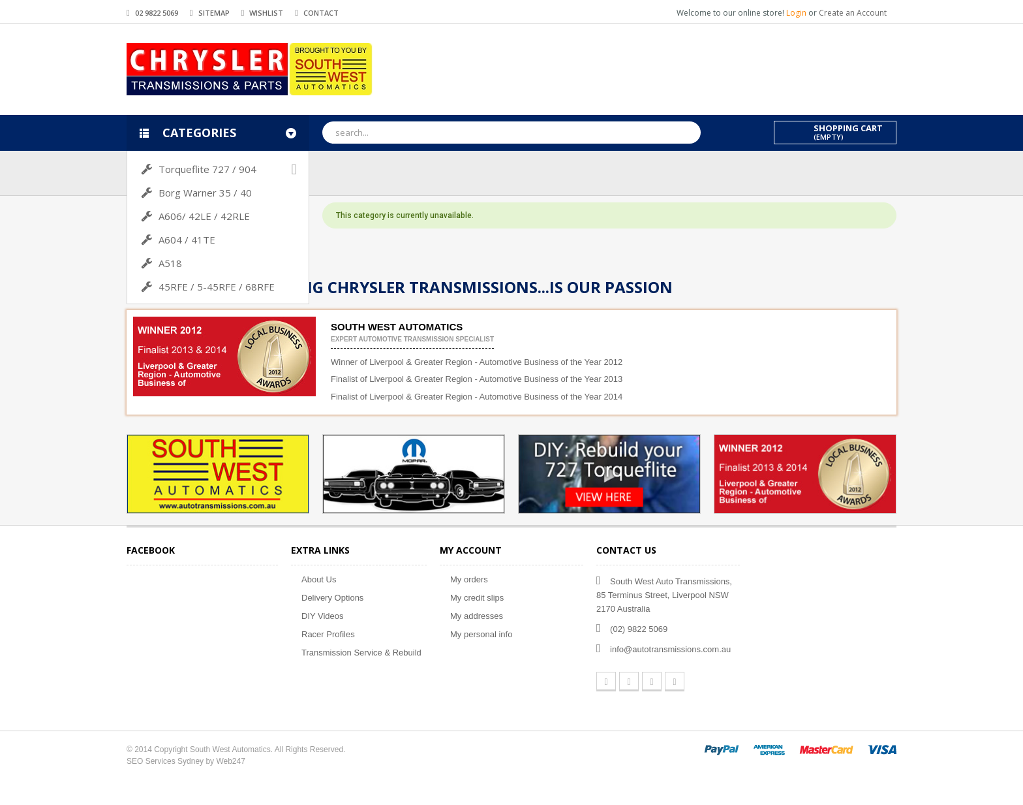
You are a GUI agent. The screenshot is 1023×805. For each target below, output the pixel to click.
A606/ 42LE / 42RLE (204, 216)
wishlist (266, 13)
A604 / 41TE (187, 239)
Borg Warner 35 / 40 (205, 192)
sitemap (214, 13)
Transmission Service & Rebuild (361, 652)
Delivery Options (332, 598)
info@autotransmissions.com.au (670, 649)
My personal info (481, 634)
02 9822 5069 (156, 13)
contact (321, 13)
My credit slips (477, 598)
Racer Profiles (328, 634)
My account (471, 550)
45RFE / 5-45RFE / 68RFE (217, 286)
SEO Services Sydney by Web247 (186, 761)
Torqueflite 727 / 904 (207, 169)
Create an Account (853, 12)
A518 (170, 263)
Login (797, 12)
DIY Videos (322, 616)
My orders (469, 579)
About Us (318, 579)
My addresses (476, 616)
